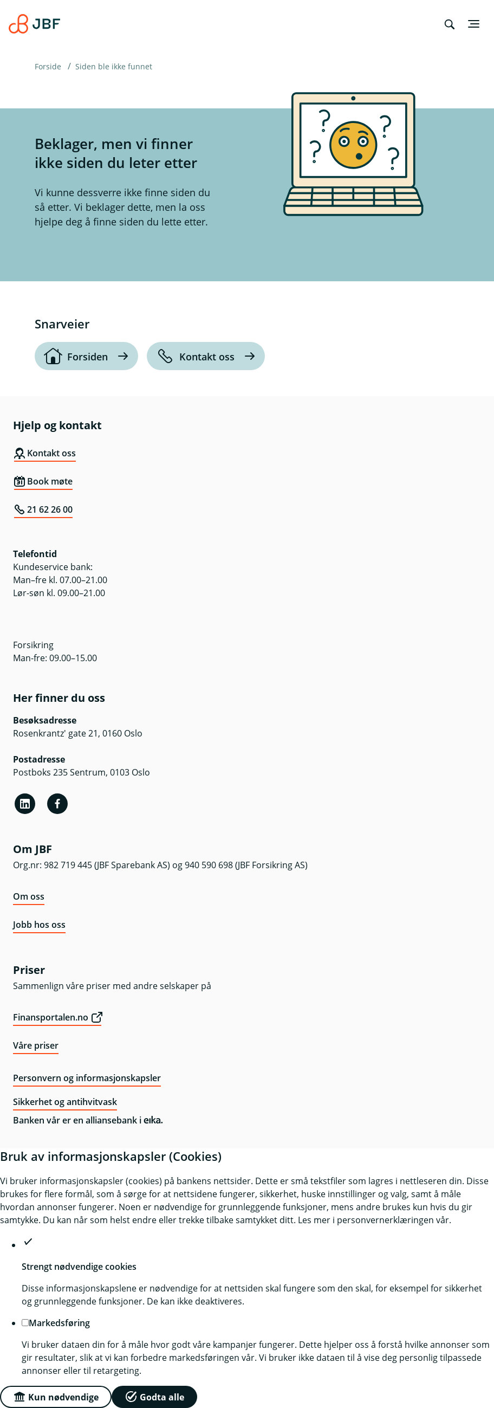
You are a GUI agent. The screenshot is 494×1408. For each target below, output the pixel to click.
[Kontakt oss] (206, 356)
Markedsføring (59, 1323)
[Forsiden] (86, 356)
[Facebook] (57, 804)
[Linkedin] (25, 804)
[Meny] (473, 24)
